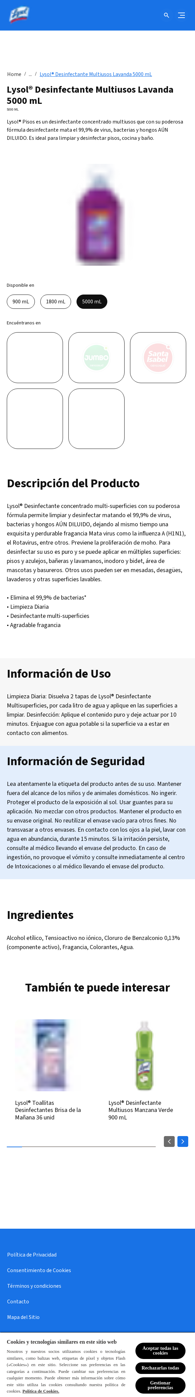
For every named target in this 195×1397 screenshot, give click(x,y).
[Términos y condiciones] (34, 1286)
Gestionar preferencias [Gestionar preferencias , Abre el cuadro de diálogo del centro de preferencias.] (160, 1385)
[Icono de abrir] (166, 15)
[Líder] (35, 357)
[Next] (182, 1141)
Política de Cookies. (40, 1391)
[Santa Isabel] (158, 357)
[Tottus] (96, 419)
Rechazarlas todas (160, 1368)
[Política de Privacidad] (32, 1254)
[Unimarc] (35, 419)
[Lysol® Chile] (18, 15)
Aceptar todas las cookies (160, 1351)
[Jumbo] (96, 357)
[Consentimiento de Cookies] (39, 1270)
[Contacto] (18, 1301)
